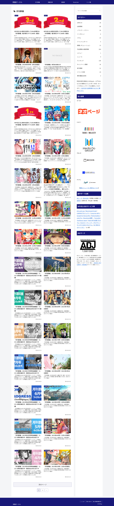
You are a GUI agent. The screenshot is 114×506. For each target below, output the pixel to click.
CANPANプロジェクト (83, 213)
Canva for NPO (95, 213)
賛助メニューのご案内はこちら (89, 188)
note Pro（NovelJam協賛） (85, 218)
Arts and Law (81, 211)
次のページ (43, 484)
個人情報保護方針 (97, 501)
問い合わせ (89, 501)
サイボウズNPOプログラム (85, 225)
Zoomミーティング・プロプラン (90, 223)
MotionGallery (95, 216)
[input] (89, 10)
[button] (99, 10)
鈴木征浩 (85, 198)
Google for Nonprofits (83, 216)
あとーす (79, 198)
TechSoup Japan (82, 220)
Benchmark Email (91, 211)
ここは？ (83, 501)
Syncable (97, 218)
